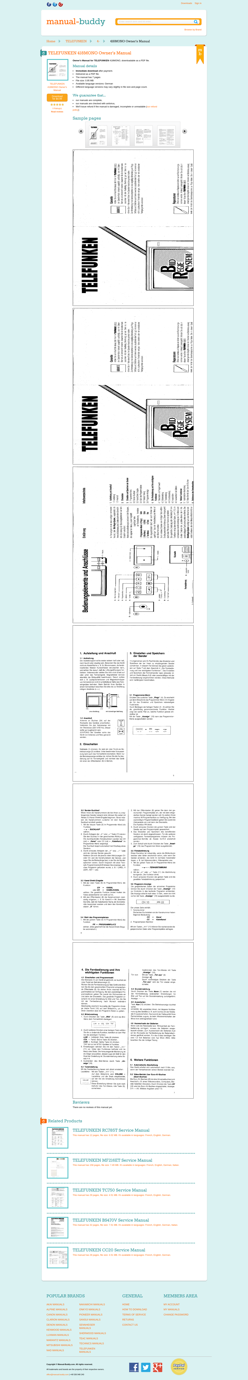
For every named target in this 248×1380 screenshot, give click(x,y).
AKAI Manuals (55, 1304)
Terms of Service (134, 1314)
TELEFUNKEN (76, 41)
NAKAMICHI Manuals (92, 1304)
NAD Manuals (55, 1350)
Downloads (186, 3)
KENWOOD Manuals (58, 1329)
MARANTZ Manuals (58, 1340)
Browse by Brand (193, 29)
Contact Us (130, 1324)
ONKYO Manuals (89, 1309)
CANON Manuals (57, 1314)
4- (98, 41)
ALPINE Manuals (56, 1309)
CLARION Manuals (58, 1319)
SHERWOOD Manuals (92, 1333)
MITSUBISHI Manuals (59, 1345)
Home (50, 41)
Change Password (176, 1314)
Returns (128, 1319)
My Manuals (171, 1309)
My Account (172, 1304)
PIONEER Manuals (90, 1314)
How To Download (134, 1309)
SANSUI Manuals (90, 1319)
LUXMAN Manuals (57, 1335)
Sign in (198, 3)
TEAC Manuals (88, 1338)
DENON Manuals (57, 1324)
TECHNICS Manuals (91, 1343)
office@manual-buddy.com (57, 1374)
